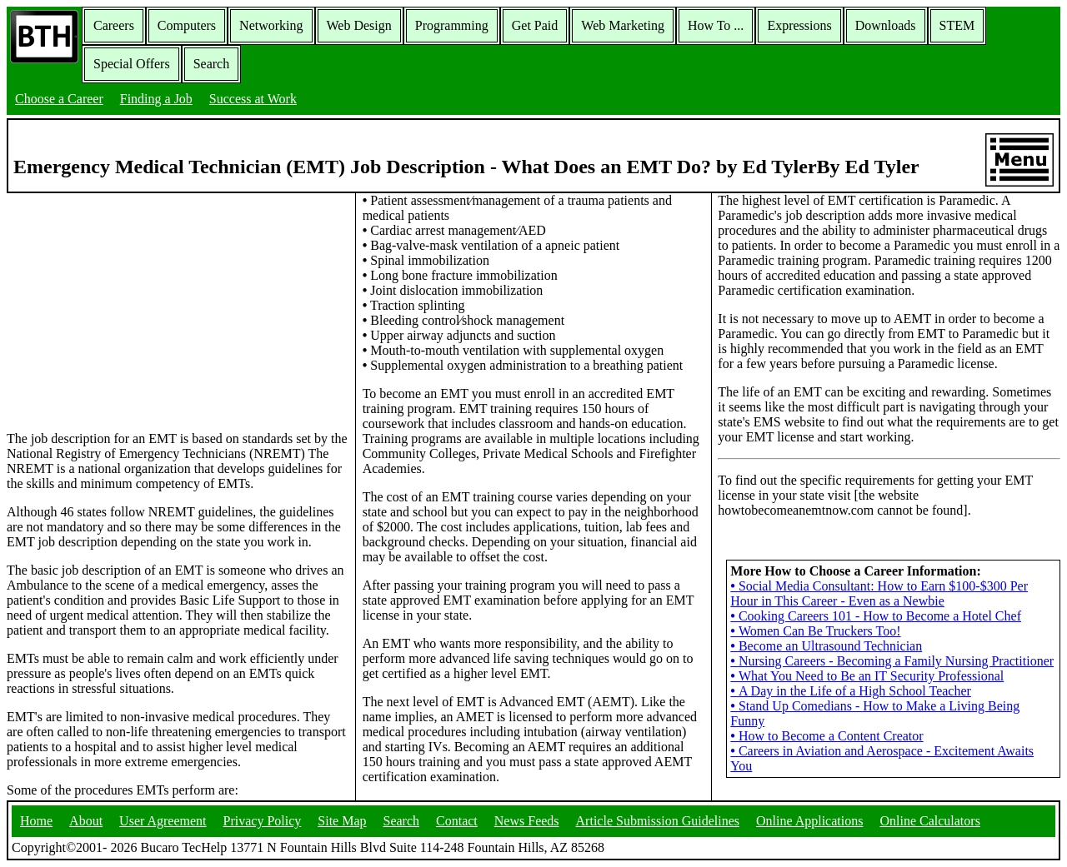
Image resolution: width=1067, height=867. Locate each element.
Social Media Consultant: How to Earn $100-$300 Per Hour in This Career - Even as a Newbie (879, 593)
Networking (271, 25)
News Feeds (526, 821)
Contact (457, 821)
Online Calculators (929, 821)
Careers (113, 25)
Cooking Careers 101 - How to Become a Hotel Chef (875, 616)
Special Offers (131, 64)
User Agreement (162, 821)
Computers (187, 25)
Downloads (885, 25)
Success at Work (253, 99)
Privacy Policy (262, 821)
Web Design (359, 25)
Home (36, 821)
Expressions (799, 25)
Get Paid (535, 25)
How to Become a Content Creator (826, 736)
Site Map (342, 821)
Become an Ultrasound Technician (826, 646)
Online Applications (809, 821)
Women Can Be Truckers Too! (815, 631)
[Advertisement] (178, 311)
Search (211, 64)
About (86, 821)
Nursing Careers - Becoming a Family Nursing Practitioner (892, 661)
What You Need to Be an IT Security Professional (867, 676)
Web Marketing (622, 25)
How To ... (716, 25)
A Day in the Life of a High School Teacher (850, 691)
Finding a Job (156, 99)
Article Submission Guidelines (657, 821)
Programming (451, 25)
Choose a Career (59, 99)
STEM (957, 25)
